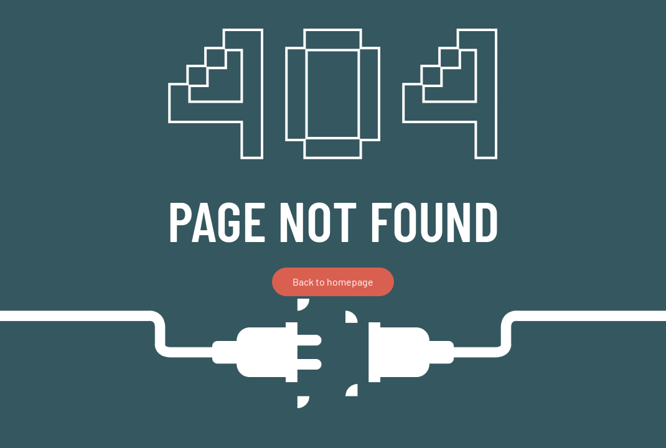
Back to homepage (333, 281)
